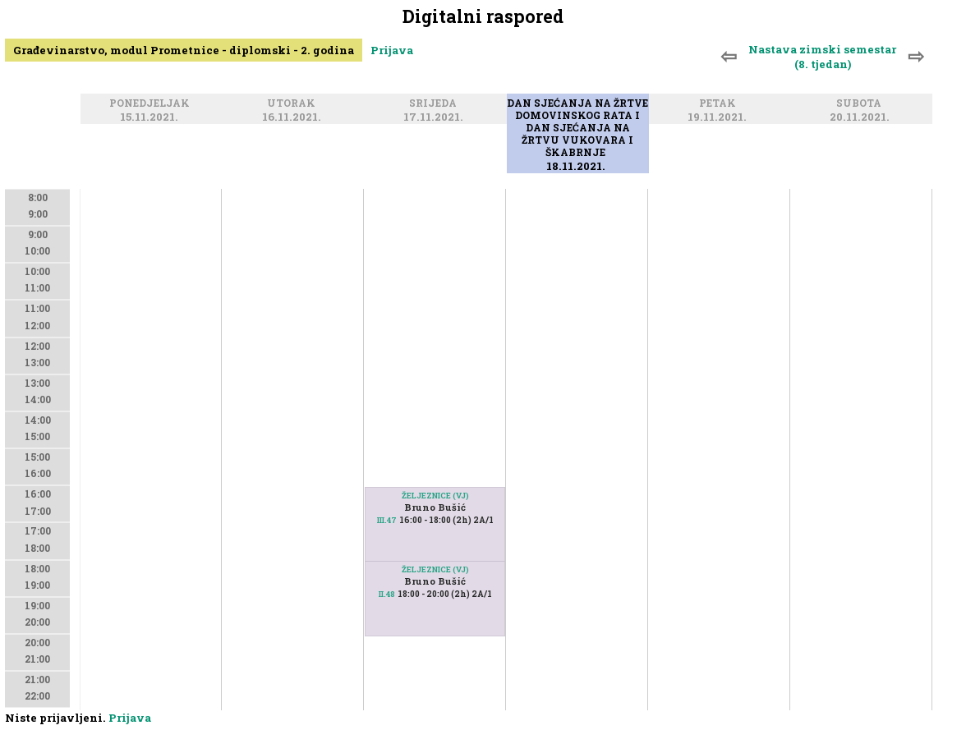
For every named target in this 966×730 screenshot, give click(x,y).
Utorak (293, 104)
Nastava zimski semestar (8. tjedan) (822, 56)
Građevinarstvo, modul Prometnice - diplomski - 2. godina (183, 50)
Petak (720, 104)
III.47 (387, 520)
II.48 (387, 594)
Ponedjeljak (152, 104)
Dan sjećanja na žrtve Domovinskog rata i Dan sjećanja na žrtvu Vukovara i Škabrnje (577, 128)
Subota (861, 104)
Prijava (391, 50)
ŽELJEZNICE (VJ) (435, 495)
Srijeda (435, 104)
